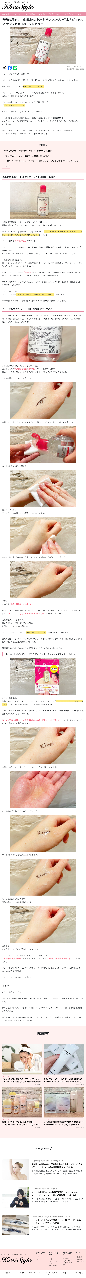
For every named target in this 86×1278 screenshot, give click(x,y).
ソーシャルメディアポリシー (50, 1274)
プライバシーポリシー (35, 1273)
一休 (51, 1259)
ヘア (38, 1257)
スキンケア (17, 14)
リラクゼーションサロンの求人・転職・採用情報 (67, 1262)
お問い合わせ (79, 1273)
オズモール (53, 1265)
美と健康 (6, 14)
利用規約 (21, 1273)
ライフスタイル (81, 1262)
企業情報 (7, 1273)
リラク (38, 1259)
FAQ (64, 1273)
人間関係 (79, 1259)
